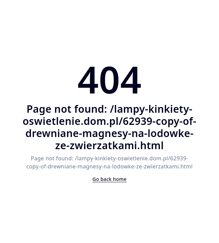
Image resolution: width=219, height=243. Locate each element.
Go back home (109, 179)
